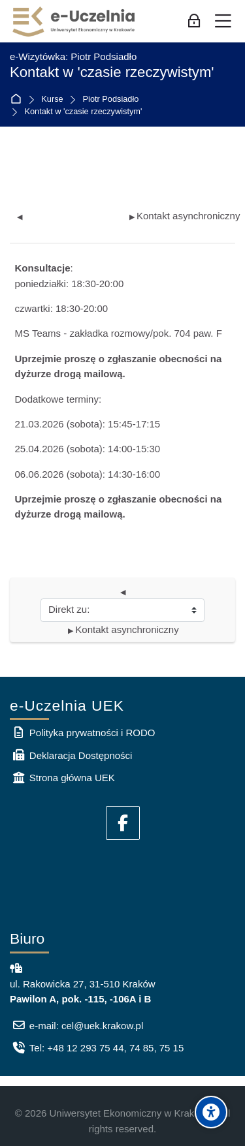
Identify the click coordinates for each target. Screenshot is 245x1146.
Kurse (52, 99)
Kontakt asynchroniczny (184, 215)
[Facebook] (123, 823)
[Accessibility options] (211, 1112)
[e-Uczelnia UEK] (74, 21)
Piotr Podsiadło (111, 99)
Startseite (18, 99)
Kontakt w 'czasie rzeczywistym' (83, 112)
